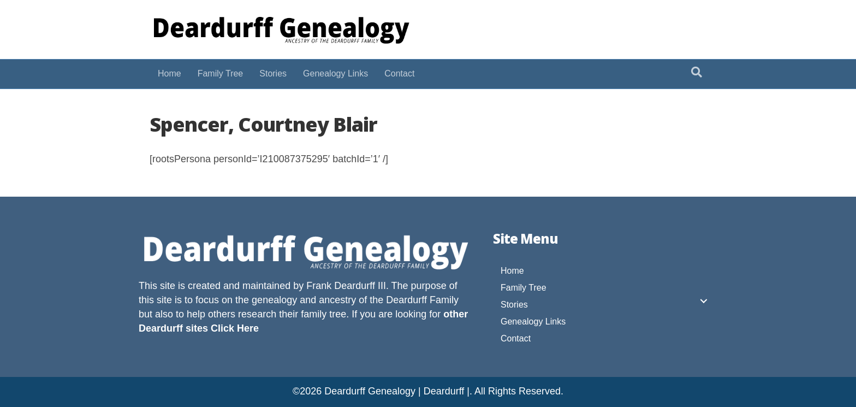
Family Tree (220, 73)
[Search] (696, 72)
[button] (703, 301)
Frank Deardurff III (346, 285)
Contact (399, 73)
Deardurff (406, 299)
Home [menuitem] (512, 270)
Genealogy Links (335, 73)
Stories (273, 73)
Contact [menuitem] (516, 338)
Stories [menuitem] (514, 304)
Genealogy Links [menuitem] (533, 321)
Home (169, 73)
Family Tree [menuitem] (523, 287)
